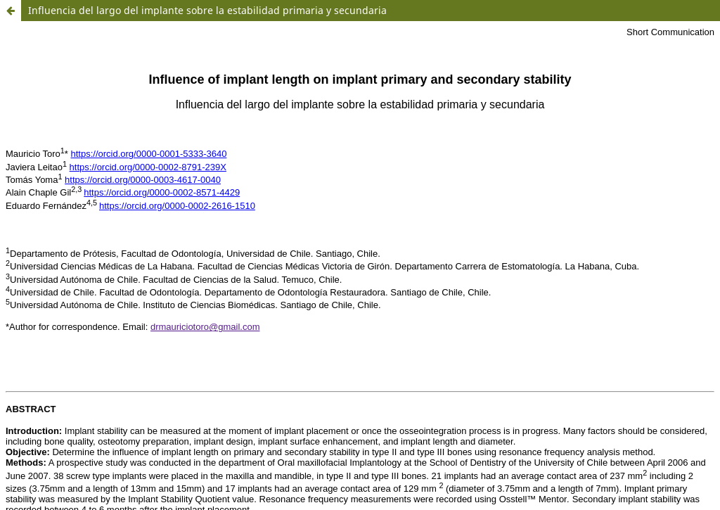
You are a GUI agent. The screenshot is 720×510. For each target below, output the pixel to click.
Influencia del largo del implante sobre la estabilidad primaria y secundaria (207, 10)
